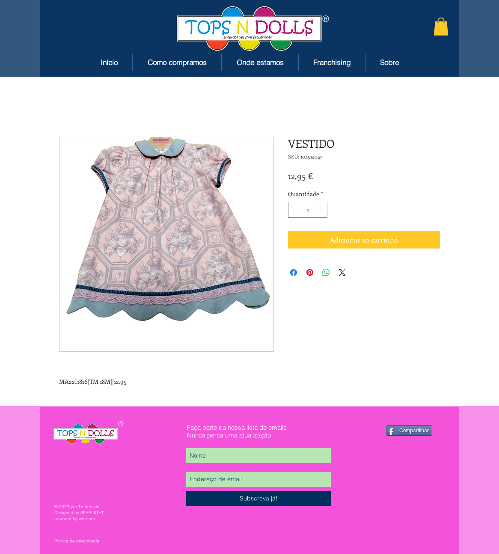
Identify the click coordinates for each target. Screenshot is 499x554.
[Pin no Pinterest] (310, 272)
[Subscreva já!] (258, 498)
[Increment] (320, 209)
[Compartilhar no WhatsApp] (326, 272)
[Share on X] (342, 272)
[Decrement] (294, 209)
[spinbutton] (307, 209)
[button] (441, 27)
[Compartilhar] (409, 430)
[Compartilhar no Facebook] (293, 272)
